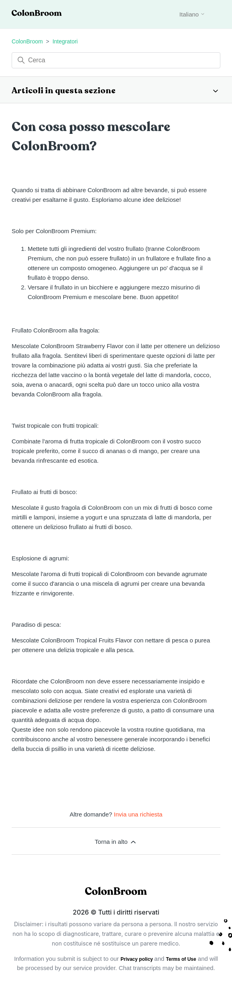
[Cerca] (116, 60)
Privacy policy (137, 959)
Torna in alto (116, 842)
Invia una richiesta (138, 814)
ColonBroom (27, 41)
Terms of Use (181, 959)
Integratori (65, 41)
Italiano (192, 14)
